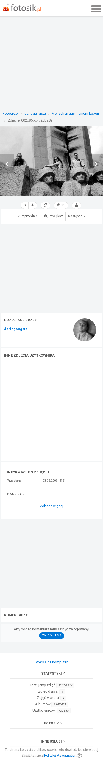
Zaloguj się (51, 635)
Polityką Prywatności (59, 755)
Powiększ (53, 216)
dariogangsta (15, 329)
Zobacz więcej (51, 506)
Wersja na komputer (52, 662)
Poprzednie (28, 216)
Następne (76, 216)
